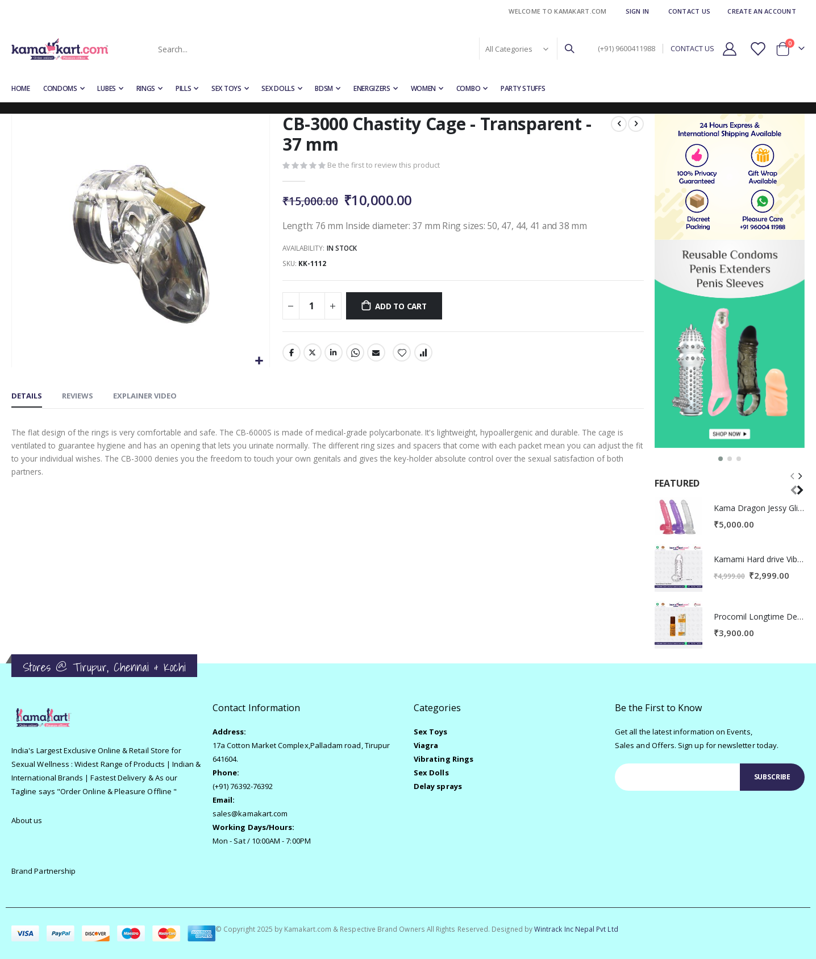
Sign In (638, 11)
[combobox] (365, 49)
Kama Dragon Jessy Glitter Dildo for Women (759, 508)
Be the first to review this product (383, 166)
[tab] (26, 396)
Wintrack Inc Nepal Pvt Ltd (576, 928)
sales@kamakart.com (250, 813)
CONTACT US (692, 48)
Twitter (312, 355)
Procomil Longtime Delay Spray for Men (759, 616)
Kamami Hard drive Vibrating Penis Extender (759, 559)
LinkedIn (333, 355)
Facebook (291, 355)
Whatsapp (354, 355)
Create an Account (761, 11)
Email (376, 355)
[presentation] (799, 483)
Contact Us (689, 11)
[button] (259, 361)
